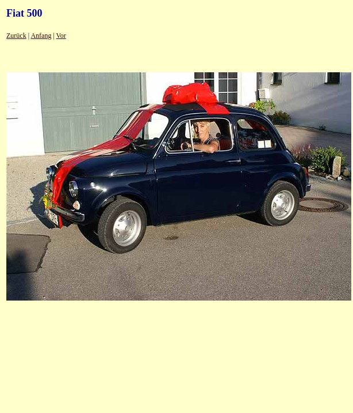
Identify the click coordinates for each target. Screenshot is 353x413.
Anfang (40, 36)
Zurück (16, 36)
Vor (61, 36)
